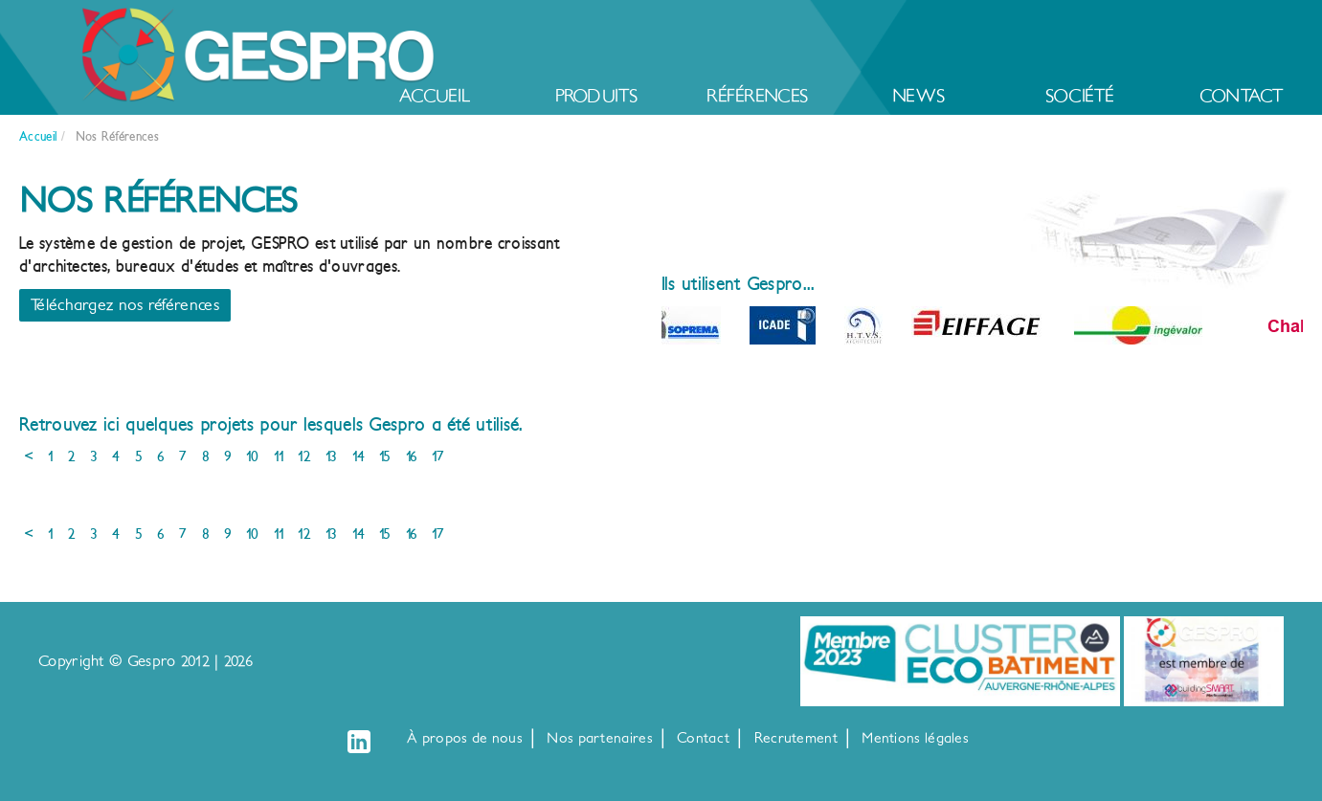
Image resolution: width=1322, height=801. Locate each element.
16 (412, 456)
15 (385, 456)
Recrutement (796, 738)
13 (331, 456)
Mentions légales (915, 738)
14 (359, 456)
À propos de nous (465, 738)
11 (279, 456)
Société (1080, 95)
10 (252, 456)
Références (757, 95)
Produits (596, 95)
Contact (1241, 95)
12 (304, 456)
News (918, 95)
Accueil (434, 95)
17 (438, 456)
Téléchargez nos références (125, 305)
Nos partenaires (600, 738)
